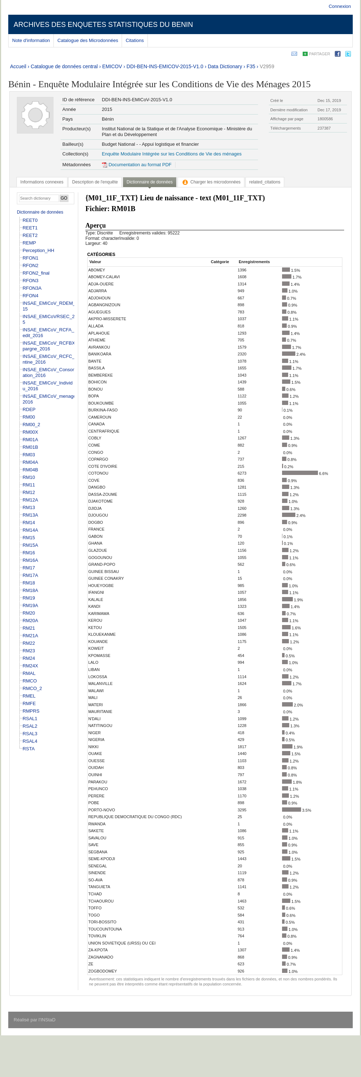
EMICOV (112, 66)
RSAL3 (30, 733)
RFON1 (30, 258)
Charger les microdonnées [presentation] (211, 182)
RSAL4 (30, 741)
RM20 (29, 613)
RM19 (29, 598)
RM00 (29, 417)
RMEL (29, 696)
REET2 (30, 235)
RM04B (30, 469)
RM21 (29, 628)
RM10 (29, 477)
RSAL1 (30, 718)
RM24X (30, 665)
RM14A (30, 530)
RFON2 (30, 265)
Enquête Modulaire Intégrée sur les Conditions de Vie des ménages (172, 154)
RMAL (29, 673)
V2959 (267, 66)
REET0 (30, 220)
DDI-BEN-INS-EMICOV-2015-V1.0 (165, 66)
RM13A (30, 515)
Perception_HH (38, 250)
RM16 (29, 552)
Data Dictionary (225, 66)
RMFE (29, 703)
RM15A (30, 545)
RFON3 (30, 280)
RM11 (29, 485)
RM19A (30, 605)
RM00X (30, 432)
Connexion (340, 6)
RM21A (30, 635)
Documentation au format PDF (137, 164)
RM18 (29, 583)
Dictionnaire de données (40, 212)
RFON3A (32, 288)
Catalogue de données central (64, 66)
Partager (319, 54)
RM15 (29, 537)
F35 (251, 66)
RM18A (30, 590)
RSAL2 (30, 726)
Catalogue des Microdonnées (87, 40)
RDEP (29, 409)
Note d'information (31, 40)
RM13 (29, 507)
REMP (29, 243)
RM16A (30, 560)
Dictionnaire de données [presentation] (150, 182)
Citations (135, 40)
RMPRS (31, 711)
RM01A (30, 439)
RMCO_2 (32, 688)
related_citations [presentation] (265, 182)
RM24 (29, 658)
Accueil (18, 66)
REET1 (30, 227)
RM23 (29, 650)
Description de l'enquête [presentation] (95, 182)
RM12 (29, 492)
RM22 (29, 643)
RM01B (30, 447)
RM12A (30, 500)
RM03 (29, 454)
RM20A (30, 620)
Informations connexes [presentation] (42, 182)
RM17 (29, 567)
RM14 (29, 522)
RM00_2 (31, 424)
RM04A (30, 462)
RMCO (30, 681)
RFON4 (30, 295)
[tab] (42, 182)
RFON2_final (36, 273)
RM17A (30, 575)
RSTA (29, 748)
